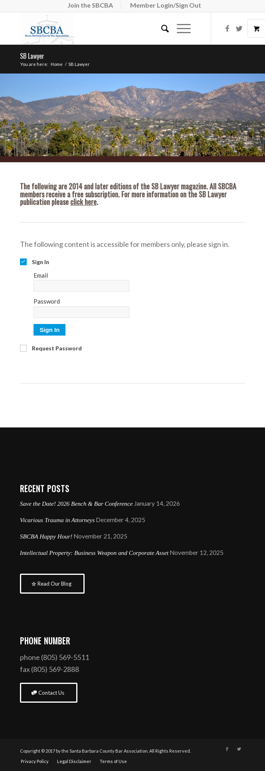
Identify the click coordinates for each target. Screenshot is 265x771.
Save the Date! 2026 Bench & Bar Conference (76, 503)
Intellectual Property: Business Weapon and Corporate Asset (94, 552)
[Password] (81, 312)
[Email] (81, 286)
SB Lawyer (32, 56)
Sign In (49, 329)
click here (83, 202)
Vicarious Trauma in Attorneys (57, 520)
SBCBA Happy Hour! (46, 536)
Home (57, 64)
